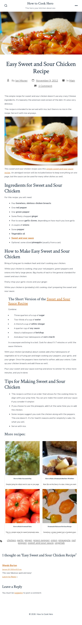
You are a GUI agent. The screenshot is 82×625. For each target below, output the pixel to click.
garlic (20, 540)
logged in (18, 592)
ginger (28, 540)
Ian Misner (21, 80)
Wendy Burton (9, 565)
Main (72, 80)
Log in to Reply (9, 576)
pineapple (64, 540)
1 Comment (45, 86)
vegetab (60, 543)
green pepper (41, 540)
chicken (11, 540)
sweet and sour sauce (41, 543)
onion (54, 540)
